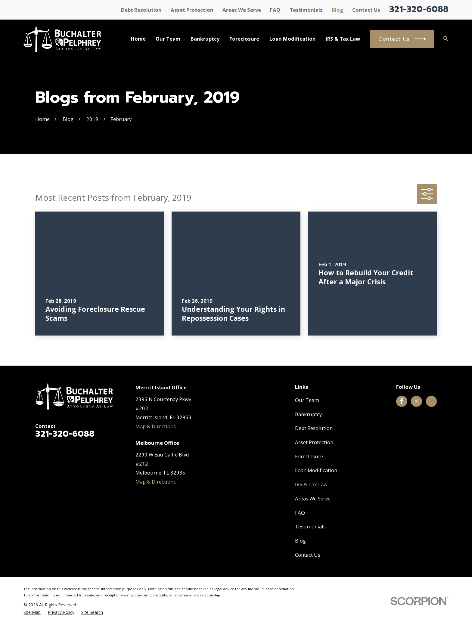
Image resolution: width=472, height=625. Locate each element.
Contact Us (366, 9)
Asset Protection (192, 9)
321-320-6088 (419, 9)
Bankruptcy (308, 414)
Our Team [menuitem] (168, 38)
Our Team (307, 400)
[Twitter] (417, 401)
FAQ (275, 9)
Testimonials (306, 9)
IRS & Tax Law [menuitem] (343, 38)
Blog (337, 9)
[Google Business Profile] (431, 401)
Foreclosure (309, 456)
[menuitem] (32, 612)
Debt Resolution (141, 9)
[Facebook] (402, 401)
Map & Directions (155, 426)
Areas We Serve (241, 9)
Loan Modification (316, 470)
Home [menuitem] (138, 38)
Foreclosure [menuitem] (244, 38)
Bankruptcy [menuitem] (205, 38)
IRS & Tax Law (311, 484)
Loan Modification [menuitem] (292, 38)
